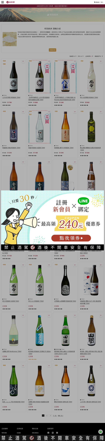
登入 (101, 2)
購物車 (96, 2)
